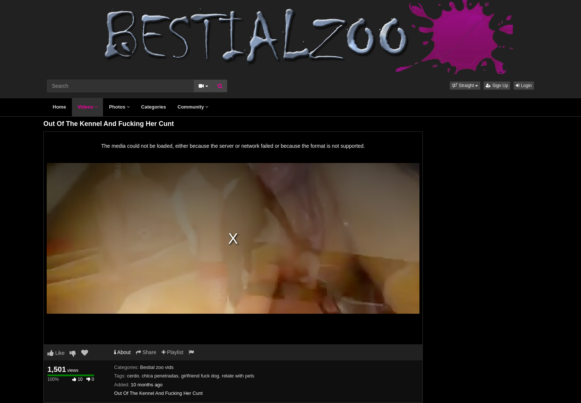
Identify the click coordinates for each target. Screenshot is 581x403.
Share (146, 352)
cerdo (133, 376)
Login (524, 85)
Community (192, 107)
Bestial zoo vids (156, 367)
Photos (119, 107)
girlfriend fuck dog (200, 376)
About (122, 352)
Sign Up (497, 85)
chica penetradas (160, 376)
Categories (153, 107)
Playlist (172, 352)
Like (56, 353)
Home (59, 107)
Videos (87, 107)
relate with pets (238, 376)
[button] (465, 85)
